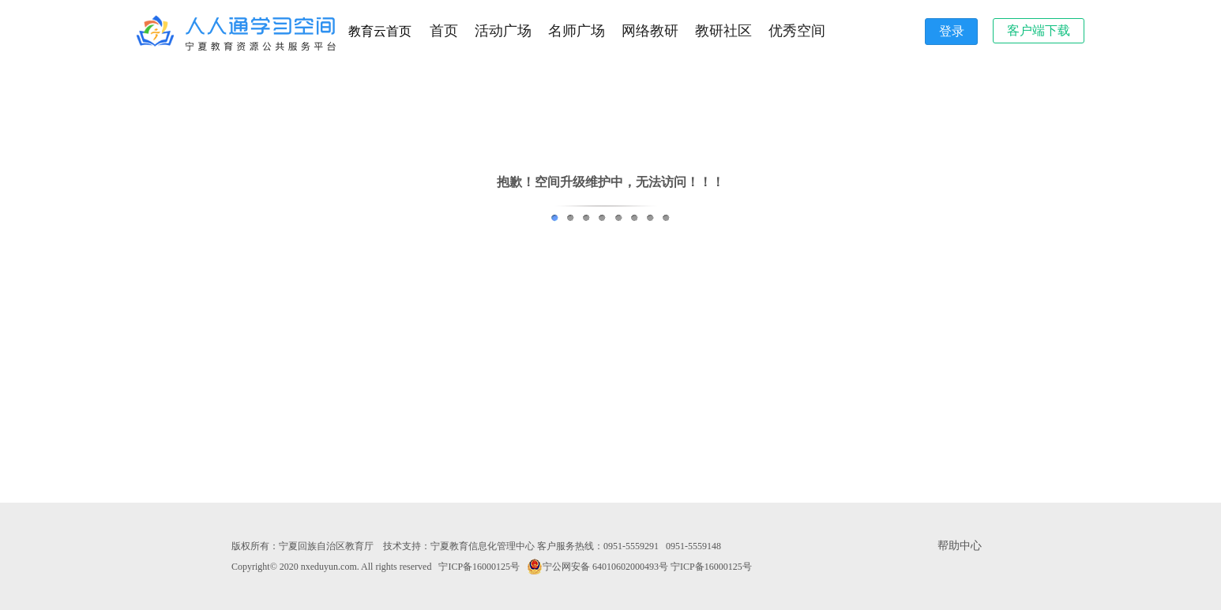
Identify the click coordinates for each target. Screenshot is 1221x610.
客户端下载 (1038, 30)
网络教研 (650, 31)
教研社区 (723, 31)
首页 (444, 31)
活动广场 (503, 31)
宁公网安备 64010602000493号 (597, 566)
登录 (951, 31)
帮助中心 (959, 546)
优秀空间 (796, 31)
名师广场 (576, 31)
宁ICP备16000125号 (479, 566)
